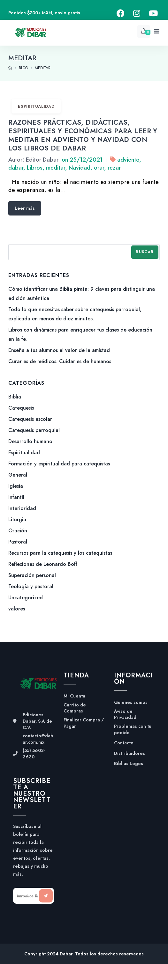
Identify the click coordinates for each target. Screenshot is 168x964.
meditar (55, 168)
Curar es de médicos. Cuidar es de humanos (59, 361)
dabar (15, 168)
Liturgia (17, 519)
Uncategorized (25, 597)
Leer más (25, 208)
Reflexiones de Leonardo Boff (42, 564)
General (17, 474)
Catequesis (21, 408)
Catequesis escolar (30, 419)
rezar (114, 168)
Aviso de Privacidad (125, 714)
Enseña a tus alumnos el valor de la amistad (59, 350)
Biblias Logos (128, 764)
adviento (128, 160)
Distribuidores (129, 753)
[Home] (10, 68)
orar (99, 168)
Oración (17, 530)
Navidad (79, 168)
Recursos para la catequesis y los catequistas (60, 553)
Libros (34, 168)
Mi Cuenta (74, 696)
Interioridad (22, 508)
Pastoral (17, 541)
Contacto (124, 743)
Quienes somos (131, 702)
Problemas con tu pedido (132, 729)
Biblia (14, 396)
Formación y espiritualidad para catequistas (59, 463)
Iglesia (15, 486)
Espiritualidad (36, 106)
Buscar (145, 252)
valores (16, 608)
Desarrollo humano (30, 441)
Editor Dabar (42, 160)
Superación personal (32, 575)
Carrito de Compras (75, 708)
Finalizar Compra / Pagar (84, 723)
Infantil (16, 497)
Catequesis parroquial (34, 430)
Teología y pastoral (30, 586)
